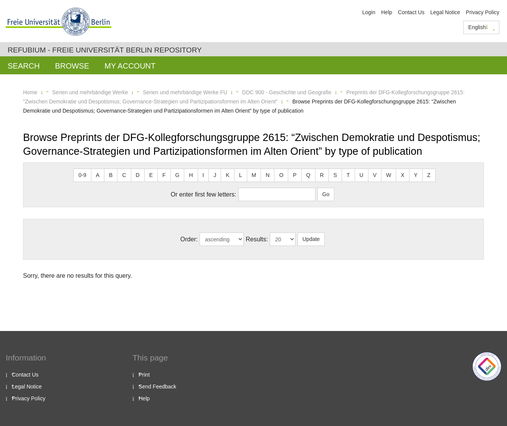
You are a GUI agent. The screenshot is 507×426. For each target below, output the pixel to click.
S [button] (335, 175)
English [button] (481, 27)
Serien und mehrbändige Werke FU (185, 92)
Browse (72, 66)
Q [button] (308, 175)
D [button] (138, 175)
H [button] (191, 175)
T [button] (348, 175)
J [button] (214, 175)
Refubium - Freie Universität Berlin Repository (105, 50)
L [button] (240, 175)
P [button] (294, 175)
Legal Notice (445, 12)
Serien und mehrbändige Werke (90, 92)
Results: (257, 239)
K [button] (227, 175)
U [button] (361, 175)
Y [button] (416, 175)
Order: (189, 239)
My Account (129, 66)
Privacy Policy (482, 12)
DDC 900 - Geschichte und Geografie (287, 92)
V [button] (375, 175)
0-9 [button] (82, 175)
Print (144, 375)
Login (368, 12)
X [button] (402, 175)
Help (386, 12)
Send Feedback (157, 386)
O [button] (281, 175)
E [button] (151, 175)
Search (24, 66)
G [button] (177, 175)
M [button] (254, 175)
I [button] (203, 175)
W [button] (388, 175)
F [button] (164, 175)
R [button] (322, 175)
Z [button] (429, 175)
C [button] (124, 175)
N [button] (267, 175)
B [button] (110, 175)
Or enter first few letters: (203, 194)
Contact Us (411, 12)
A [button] (97, 175)
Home (30, 92)
